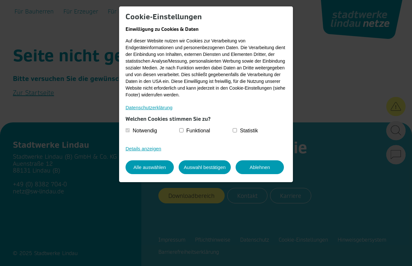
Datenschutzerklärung (149, 107)
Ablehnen (259, 167)
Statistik (249, 130)
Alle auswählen (150, 167)
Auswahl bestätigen (205, 167)
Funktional (198, 130)
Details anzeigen (143, 148)
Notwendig (145, 130)
